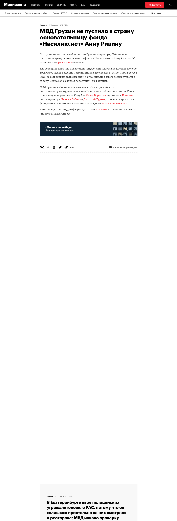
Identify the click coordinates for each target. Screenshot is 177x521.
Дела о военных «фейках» (37, 13)
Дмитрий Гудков (94, 99)
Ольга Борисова (96, 95)
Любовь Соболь (71, 99)
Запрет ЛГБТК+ (60, 13)
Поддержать (155, 4)
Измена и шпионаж (80, 13)
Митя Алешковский (114, 103)
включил (101, 109)
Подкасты (95, 4)
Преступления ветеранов (105, 13)
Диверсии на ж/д (13, 13)
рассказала (65, 62)
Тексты (73, 4)
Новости (36, 4)
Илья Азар (128, 95)
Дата (83, 4)
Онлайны (61, 4)
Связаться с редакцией (123, 147)
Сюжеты (49, 4)
